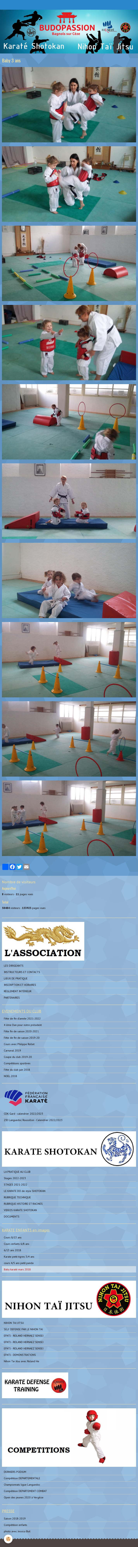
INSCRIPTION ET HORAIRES (20, 985)
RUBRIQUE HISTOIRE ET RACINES (23, 1203)
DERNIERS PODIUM (15, 1472)
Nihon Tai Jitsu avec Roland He (21, 1361)
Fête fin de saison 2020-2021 (21, 1031)
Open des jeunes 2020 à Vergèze (23, 1497)
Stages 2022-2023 (15, 1178)
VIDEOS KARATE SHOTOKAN (20, 1210)
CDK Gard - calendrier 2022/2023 (23, 1113)
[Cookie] (8, 1539)
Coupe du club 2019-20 (18, 1057)
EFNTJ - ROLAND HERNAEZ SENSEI (23, 1335)
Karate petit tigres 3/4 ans (19, 1256)
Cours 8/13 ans (13, 1237)
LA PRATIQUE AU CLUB (17, 1172)
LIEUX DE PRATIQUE (16, 978)
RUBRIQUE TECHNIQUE (17, 1197)
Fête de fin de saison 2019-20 (22, 1037)
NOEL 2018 (10, 1076)
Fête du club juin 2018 (17, 1069)
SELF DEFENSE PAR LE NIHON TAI (23, 1329)
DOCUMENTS (11, 1216)
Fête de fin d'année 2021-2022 (22, 1018)
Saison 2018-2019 (15, 1518)
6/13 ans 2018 (12, 1250)
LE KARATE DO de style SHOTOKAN (24, 1191)
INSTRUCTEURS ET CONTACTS (22, 972)
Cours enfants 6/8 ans (16, 1244)
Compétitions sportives (17, 1063)
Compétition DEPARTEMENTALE (22, 1478)
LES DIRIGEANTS (13, 965)
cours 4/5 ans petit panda (19, 1263)
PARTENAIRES (12, 997)
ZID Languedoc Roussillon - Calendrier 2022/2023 (33, 1120)
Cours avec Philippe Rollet (19, 1044)
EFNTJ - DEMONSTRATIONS (20, 1355)
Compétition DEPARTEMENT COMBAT (25, 1491)
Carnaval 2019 (12, 1050)
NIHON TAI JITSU (14, 1323)
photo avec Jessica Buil (17, 1531)
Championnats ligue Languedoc (22, 1484)
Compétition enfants (15, 1525)
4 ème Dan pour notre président (23, 1025)
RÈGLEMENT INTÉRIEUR (17, 991)
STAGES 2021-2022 (15, 1184)
